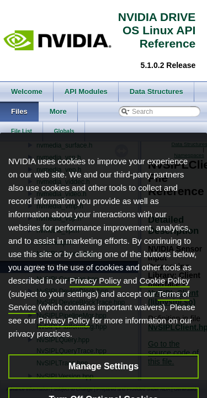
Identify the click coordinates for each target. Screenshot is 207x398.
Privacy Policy (95, 296)
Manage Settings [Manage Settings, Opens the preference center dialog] (103, 381)
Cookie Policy (165, 296)
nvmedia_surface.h (64, 145)
